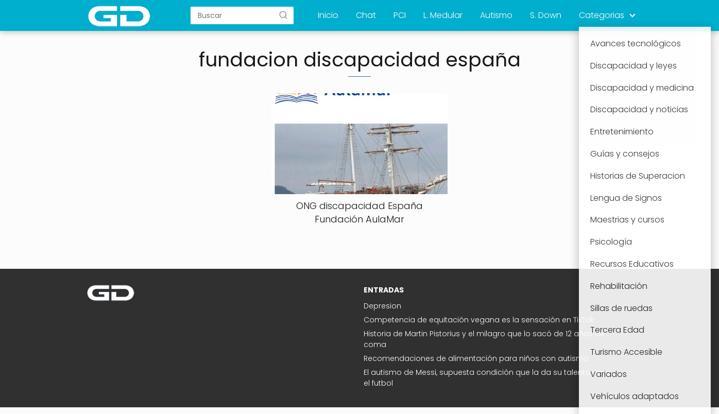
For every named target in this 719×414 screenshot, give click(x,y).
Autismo (496, 15)
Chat (366, 15)
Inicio (328, 15)
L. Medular (443, 15)
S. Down (545, 15)
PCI (399, 15)
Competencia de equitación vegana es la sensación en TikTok (479, 320)
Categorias (601, 15)
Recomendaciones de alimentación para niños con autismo (476, 358)
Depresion (382, 306)
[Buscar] (283, 15)
